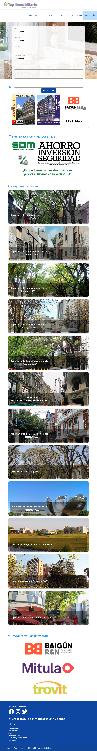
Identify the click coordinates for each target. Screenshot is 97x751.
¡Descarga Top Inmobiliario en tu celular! (37, 718)
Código (16, 82)
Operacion (17, 73)
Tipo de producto (20, 55)
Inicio (30, 15)
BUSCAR (48, 90)
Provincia (17, 37)
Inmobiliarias (40, 15)
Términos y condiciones (17, 738)
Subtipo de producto (21, 64)
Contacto (12, 740)
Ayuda (79, 15)
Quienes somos (14, 735)
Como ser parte (67, 15)
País (15, 28)
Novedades (53, 15)
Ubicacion (17, 46)
